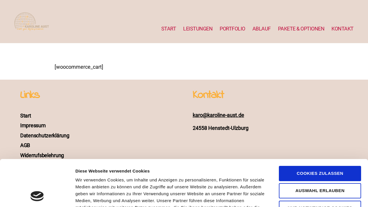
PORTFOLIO (232, 29)
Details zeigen (305, 195)
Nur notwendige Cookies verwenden (320, 167)
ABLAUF (261, 29)
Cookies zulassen (320, 129)
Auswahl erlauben (319, 147)
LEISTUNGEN (197, 29)
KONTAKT (342, 29)
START (168, 29)
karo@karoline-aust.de (218, 115)
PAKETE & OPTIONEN (301, 29)
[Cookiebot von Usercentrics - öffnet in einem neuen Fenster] (37, 195)
